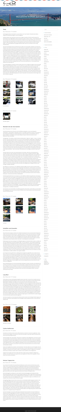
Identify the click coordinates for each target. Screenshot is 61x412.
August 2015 (46, 177)
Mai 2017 (45, 141)
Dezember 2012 (46, 233)
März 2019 (45, 103)
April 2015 (45, 184)
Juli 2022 (45, 56)
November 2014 (46, 193)
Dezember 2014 (46, 191)
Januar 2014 (45, 210)
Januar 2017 (45, 148)
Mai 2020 (45, 80)
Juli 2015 (45, 179)
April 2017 (45, 143)
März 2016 (45, 165)
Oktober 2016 (46, 153)
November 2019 (46, 91)
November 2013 (46, 214)
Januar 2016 (45, 169)
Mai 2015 (45, 183)
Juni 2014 (45, 202)
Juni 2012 (45, 243)
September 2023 (46, 51)
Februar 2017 (46, 146)
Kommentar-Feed (46, 263)
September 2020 (46, 73)
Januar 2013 (45, 231)
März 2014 (45, 207)
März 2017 (45, 144)
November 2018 (46, 110)
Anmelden (45, 260)
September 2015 (46, 176)
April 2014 (45, 205)
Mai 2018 (45, 120)
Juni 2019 (45, 98)
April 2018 (45, 122)
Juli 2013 (45, 221)
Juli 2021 (45, 63)
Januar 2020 (45, 87)
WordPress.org (46, 264)
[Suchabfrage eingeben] (51, 30)
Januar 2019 (45, 106)
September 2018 (46, 113)
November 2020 (46, 72)
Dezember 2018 (46, 108)
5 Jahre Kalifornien (8, 328)
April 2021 (45, 66)
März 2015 (45, 186)
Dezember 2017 (46, 129)
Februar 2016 (46, 167)
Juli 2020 (45, 77)
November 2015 (46, 172)
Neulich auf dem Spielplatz (48, 41)
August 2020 (46, 75)
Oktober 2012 (46, 236)
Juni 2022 (45, 58)
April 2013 (45, 226)
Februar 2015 (46, 188)
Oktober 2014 (46, 195)
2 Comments (14, 31)
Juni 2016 (45, 160)
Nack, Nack (45, 38)
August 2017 (46, 136)
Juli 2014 (45, 200)
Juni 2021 (45, 65)
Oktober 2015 (46, 174)
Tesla (4, 29)
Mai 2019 (45, 99)
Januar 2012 (45, 250)
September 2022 (46, 54)
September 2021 (46, 61)
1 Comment (14, 110)
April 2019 (45, 101)
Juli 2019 (45, 96)
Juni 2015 (45, 181)
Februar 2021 (46, 68)
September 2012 (46, 238)
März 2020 (45, 84)
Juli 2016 (45, 158)
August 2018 (46, 115)
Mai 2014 (45, 203)
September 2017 (46, 134)
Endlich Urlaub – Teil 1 (47, 36)
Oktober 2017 (46, 132)
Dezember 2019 (46, 89)
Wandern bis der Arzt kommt (11, 126)
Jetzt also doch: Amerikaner (48, 34)
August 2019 (46, 94)
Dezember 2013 (46, 212)
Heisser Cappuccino (8, 360)
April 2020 (45, 82)
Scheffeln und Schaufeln (10, 228)
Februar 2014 (46, 209)
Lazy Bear (6, 275)
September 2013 (46, 217)
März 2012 (45, 247)
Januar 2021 (45, 70)
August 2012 (46, 240)
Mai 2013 (45, 224)
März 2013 (45, 228)
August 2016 (46, 157)
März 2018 (45, 124)
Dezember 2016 (46, 150)
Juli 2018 (45, 117)
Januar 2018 (45, 127)
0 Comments (14, 304)
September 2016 (46, 155)
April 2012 (45, 245)
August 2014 (46, 198)
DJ (4, 31)
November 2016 (46, 151)
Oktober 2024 (46, 49)
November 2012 (46, 235)
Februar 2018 (46, 125)
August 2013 (46, 219)
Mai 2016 (45, 162)
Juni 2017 (45, 139)
